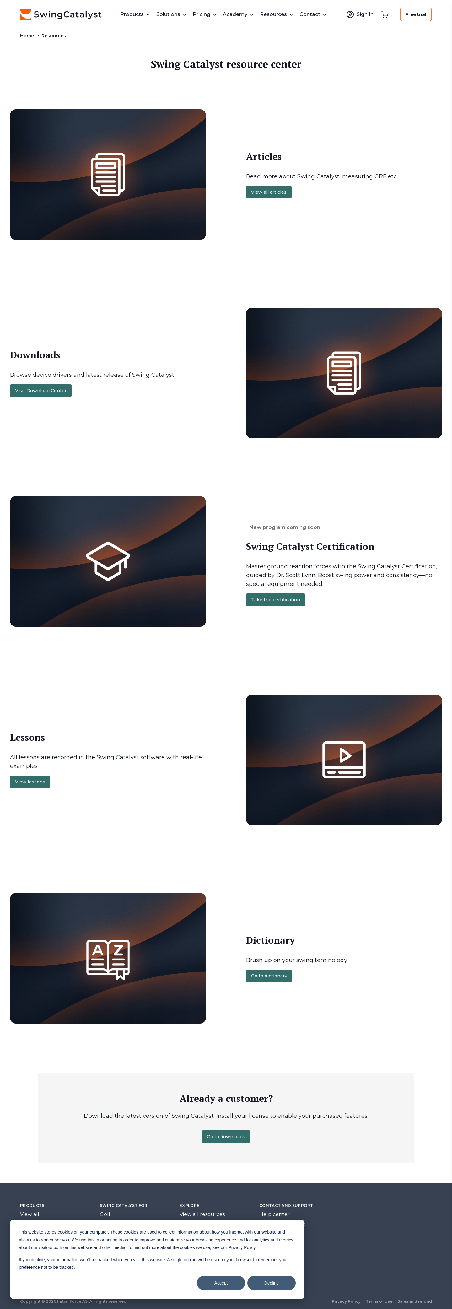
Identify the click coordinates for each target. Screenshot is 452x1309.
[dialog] (157, 1259)
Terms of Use (379, 1301)
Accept (221, 1282)
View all (29, 1214)
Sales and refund (414, 1301)
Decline (271, 1282)
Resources (53, 36)
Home (27, 36)
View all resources (202, 1214)
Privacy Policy (346, 1301)
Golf (105, 1214)
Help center (274, 1214)
